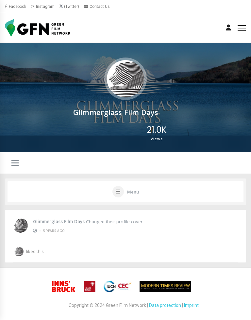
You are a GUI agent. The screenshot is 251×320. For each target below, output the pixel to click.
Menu (133, 191)
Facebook (15, 6)
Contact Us (97, 6)
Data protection (165, 305)
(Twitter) (71, 6)
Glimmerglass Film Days (59, 221)
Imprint (191, 305)
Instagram (43, 6)
